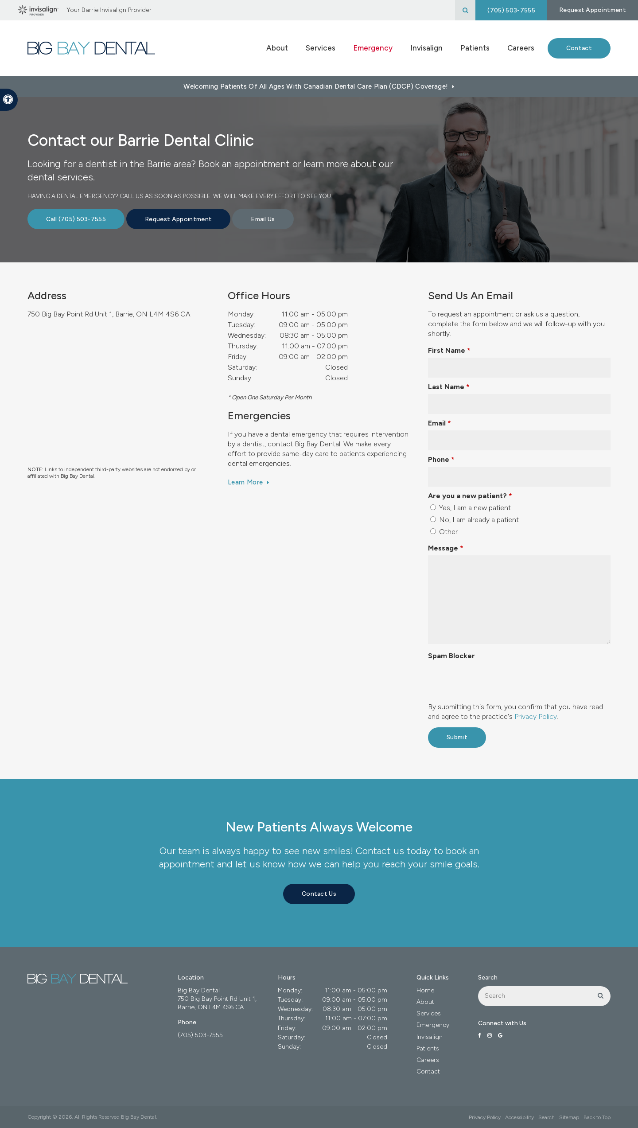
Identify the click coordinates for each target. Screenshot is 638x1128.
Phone (441, 459)
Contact (579, 48)
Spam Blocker (451, 656)
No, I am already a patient (474, 519)
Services (428, 1013)
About (425, 1002)
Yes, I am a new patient (470, 508)
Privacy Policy (535, 716)
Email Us (263, 219)
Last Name (449, 387)
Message (445, 548)
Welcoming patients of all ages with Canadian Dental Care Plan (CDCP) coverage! (315, 86)
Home (425, 990)
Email (439, 423)
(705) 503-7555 (511, 10)
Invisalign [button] (426, 47)
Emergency (373, 47)
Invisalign (429, 1037)
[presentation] (495, 680)
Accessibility (519, 1117)
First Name (449, 350)
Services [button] (320, 47)
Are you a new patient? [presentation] (470, 496)
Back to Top (597, 1117)
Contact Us (319, 894)
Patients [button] (475, 47)
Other (444, 531)
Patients (427, 1048)
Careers (520, 47)
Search (546, 1117)
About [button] (277, 47)
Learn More (245, 482)
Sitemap (569, 1117)
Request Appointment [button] (592, 10)
